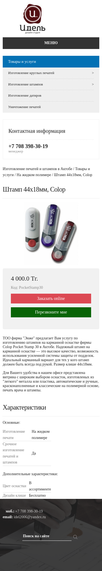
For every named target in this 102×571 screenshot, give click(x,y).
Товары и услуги (22, 61)
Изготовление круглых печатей (51, 73)
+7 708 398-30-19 (28, 146)
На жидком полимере (34, 175)
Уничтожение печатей (24, 107)
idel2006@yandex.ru (30, 517)
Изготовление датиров (24, 95)
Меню (51, 43)
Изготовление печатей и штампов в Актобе (37, 169)
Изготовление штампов (51, 84)
